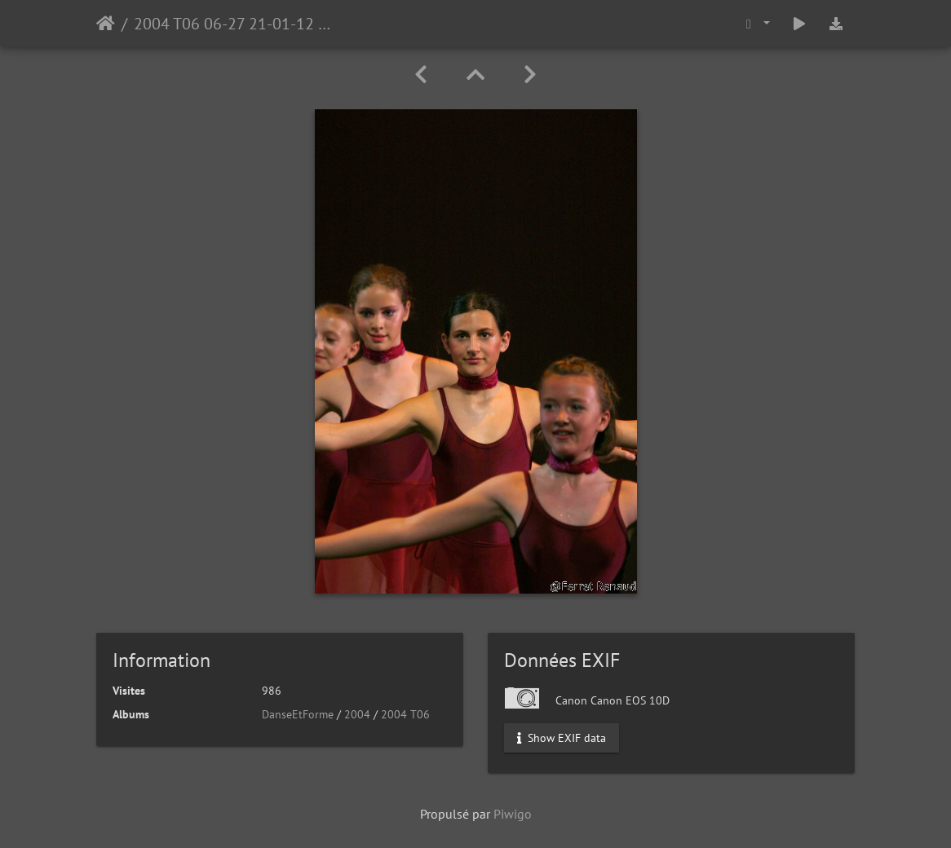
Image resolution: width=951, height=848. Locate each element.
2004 (357, 714)
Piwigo (512, 814)
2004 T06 (405, 714)
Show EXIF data (561, 738)
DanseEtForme (298, 714)
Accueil (105, 23)
